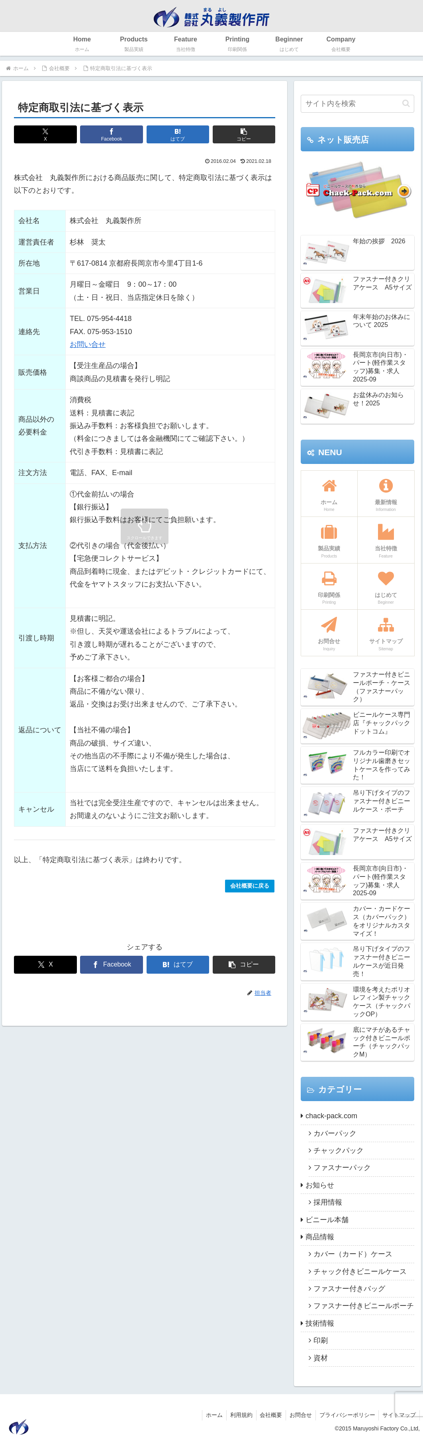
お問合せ (298, 1415)
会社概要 (268, 1415)
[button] (244, 134)
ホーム (209, 1415)
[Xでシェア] (45, 134)
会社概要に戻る (249, 885)
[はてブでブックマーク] (178, 134)
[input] (357, 104)
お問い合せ (88, 344)
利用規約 (237, 1415)
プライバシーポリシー (346, 1415)
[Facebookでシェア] (111, 134)
